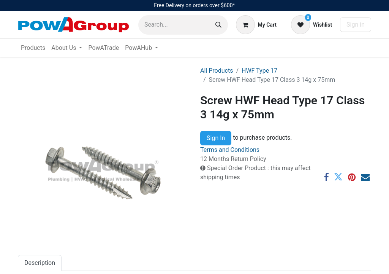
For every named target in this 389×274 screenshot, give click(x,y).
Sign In (216, 138)
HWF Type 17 (259, 70)
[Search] (218, 25)
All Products (216, 70)
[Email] (365, 177)
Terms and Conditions (229, 149)
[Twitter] (338, 177)
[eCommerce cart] (256, 25)
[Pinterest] (352, 177)
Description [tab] (39, 262)
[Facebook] (326, 177)
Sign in (355, 24)
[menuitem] (33, 48)
